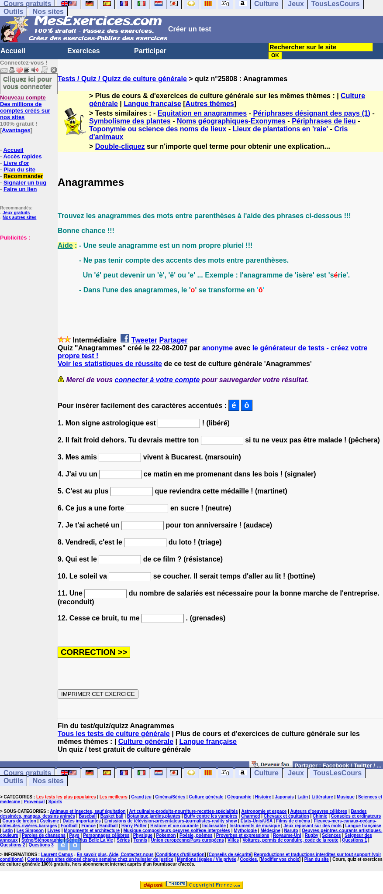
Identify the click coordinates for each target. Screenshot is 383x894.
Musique (346, 797)
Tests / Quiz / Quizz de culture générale (122, 78)
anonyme (217, 348)
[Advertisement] (26, 284)
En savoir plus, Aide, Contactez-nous (115, 854)
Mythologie (245, 830)
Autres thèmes (210, 103)
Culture (266, 773)
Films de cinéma (293, 821)
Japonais (284, 797)
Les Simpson (30, 830)
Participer (150, 51)
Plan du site (19, 169)
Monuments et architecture (92, 830)
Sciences (331, 835)
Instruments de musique (254, 825)
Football (69, 825)
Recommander (23, 176)
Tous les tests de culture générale (114, 733)
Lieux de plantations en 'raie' (280, 129)
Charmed (250, 816)
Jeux (296, 773)
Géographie (239, 797)
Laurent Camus (57, 854)
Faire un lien (20, 189)
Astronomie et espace (263, 811)
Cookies (248, 859)
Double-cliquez (120, 146)
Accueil (12, 51)
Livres (53, 830)
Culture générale (145, 741)
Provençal (34, 801)
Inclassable (214, 825)
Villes (233, 840)
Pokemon (166, 835)
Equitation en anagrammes (202, 113)
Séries (123, 840)
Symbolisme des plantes (130, 121)
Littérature (322, 797)
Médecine (270, 830)
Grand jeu (141, 797)
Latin (302, 797)
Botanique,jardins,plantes (153, 816)
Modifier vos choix (280, 859)
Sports (55, 801)
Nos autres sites (19, 217)
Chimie (320, 816)
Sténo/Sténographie (41, 840)
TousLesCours (337, 773)
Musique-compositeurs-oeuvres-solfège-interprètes (176, 830)
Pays (74, 835)
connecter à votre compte (157, 380)
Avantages (16, 130)
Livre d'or (16, 163)
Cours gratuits (27, 773)
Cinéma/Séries (170, 797)
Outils (13, 11)
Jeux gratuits (16, 212)
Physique (142, 835)
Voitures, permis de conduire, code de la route (290, 840)
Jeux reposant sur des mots (312, 825)
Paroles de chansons (44, 835)
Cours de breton (19, 821)
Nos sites (48, 11)
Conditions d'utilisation (180, 854)
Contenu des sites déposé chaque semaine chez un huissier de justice (100, 859)
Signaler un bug (24, 182)
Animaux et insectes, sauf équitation (87, 811)
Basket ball (112, 816)
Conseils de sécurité (230, 854)
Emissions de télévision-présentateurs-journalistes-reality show (170, 821)
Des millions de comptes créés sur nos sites (25, 107)
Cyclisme (49, 821)
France (88, 825)
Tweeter (144, 340)
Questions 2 (12, 845)
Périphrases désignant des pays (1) (311, 113)
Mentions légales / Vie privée (206, 859)
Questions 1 (354, 840)
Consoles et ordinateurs (356, 816)
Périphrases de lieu (324, 121)
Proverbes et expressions (242, 835)
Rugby (311, 835)
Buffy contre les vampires (210, 816)
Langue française (152, 103)
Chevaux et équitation (286, 816)
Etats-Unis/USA (257, 821)
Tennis (140, 840)
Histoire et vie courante (174, 825)
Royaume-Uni (287, 835)
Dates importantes (81, 821)
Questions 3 (41, 845)
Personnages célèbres (106, 835)
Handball (108, 825)
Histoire (263, 797)
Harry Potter (134, 825)
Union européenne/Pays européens (187, 840)
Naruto (291, 830)
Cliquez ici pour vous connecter (27, 82)
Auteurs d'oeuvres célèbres (318, 811)
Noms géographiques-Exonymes (231, 121)
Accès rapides (22, 156)
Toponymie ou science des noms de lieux (157, 129)
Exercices (83, 51)
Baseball (88, 816)
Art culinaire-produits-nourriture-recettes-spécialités (183, 811)
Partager (173, 340)
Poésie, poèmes (196, 835)
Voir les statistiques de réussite (110, 363)
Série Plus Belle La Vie (89, 840)
